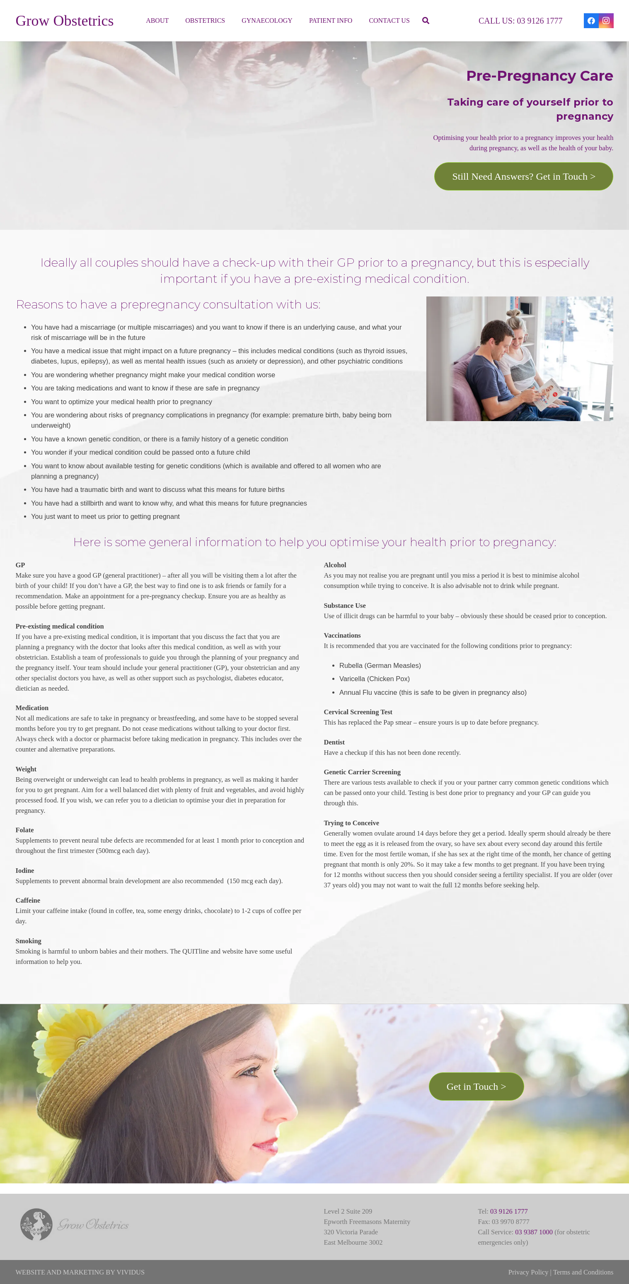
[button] (425, 20)
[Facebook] (591, 20)
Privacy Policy (528, 1272)
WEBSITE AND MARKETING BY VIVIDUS (80, 1272)
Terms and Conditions (583, 1272)
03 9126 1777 (509, 1211)
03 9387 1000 (534, 1232)
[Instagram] (606, 20)
